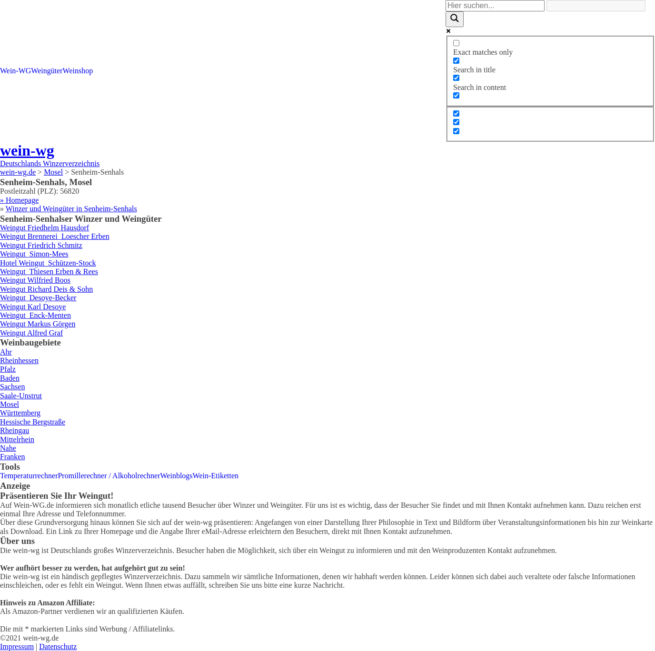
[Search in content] (456, 78)
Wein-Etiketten (215, 476)
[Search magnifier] (455, 19)
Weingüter (46, 71)
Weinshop (78, 71)
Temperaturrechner (29, 476)
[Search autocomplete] (595, 5)
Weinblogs (176, 476)
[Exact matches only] (456, 43)
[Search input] (495, 5)
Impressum (17, 646)
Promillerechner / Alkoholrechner (109, 476)
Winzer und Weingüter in (71, 209)
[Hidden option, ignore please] (456, 113)
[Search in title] (456, 61)
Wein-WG (15, 71)
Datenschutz (58, 646)
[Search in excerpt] (456, 95)
